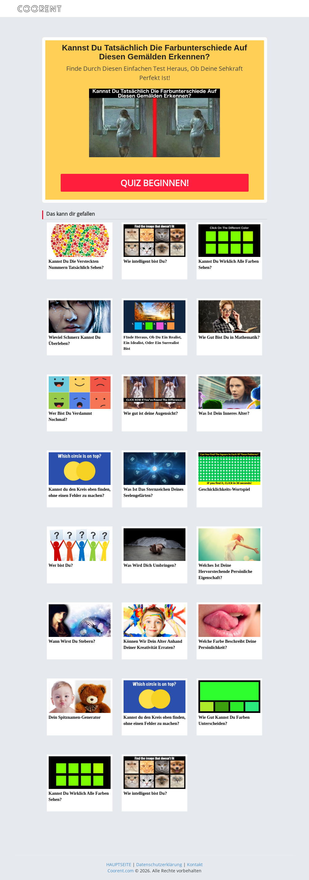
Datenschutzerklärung (159, 864)
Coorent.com (121, 871)
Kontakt (195, 864)
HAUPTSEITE (118, 864)
